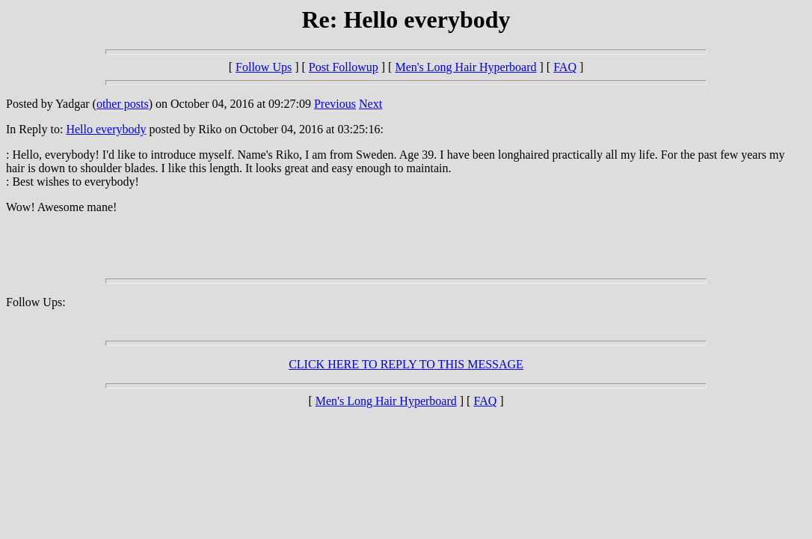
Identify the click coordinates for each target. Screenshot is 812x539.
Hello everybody (106, 129)
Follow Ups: (36, 302)
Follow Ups (264, 67)
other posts (122, 103)
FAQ (564, 67)
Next (370, 103)
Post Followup (343, 67)
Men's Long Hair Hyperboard (465, 67)
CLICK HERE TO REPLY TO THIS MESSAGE (406, 364)
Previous (335, 103)
